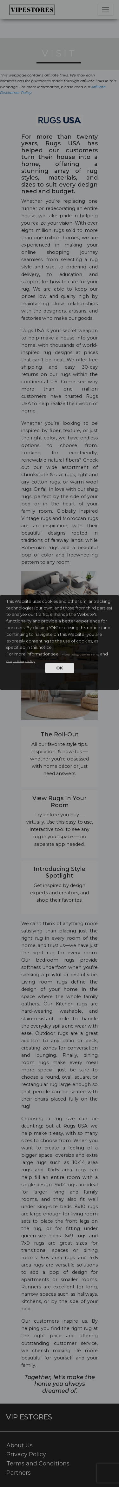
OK (59, 667)
